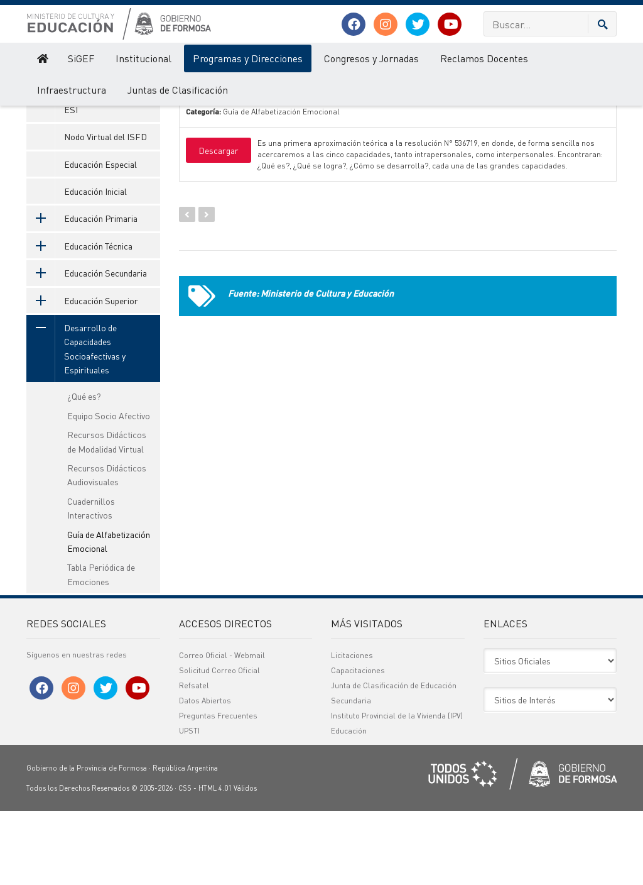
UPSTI (189, 805)
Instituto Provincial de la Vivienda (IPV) (397, 789)
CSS (185, 862)
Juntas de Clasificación (177, 89)
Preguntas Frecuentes (218, 789)
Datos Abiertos (205, 774)
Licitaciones (352, 729)
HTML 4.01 (215, 862)
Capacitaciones (358, 744)
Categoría (407, 110)
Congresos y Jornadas (371, 58)
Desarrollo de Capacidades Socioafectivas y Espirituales (76, 423)
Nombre (220, 110)
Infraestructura (71, 89)
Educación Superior (82, 374)
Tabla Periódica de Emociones (101, 648)
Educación (349, 805)
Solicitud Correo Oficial (219, 744)
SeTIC (75, 156)
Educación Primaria (82, 292)
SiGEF (81, 58)
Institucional (143, 58)
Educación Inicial (95, 265)
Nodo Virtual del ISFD (105, 210)
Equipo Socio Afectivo (108, 489)
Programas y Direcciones (248, 58)
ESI (71, 183)
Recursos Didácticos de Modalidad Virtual (106, 515)
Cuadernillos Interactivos (91, 582)
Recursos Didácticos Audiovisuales (106, 548)
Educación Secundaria (86, 347)
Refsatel (194, 759)
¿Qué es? (84, 470)
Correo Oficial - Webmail (222, 729)
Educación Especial (100, 238)
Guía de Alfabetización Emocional (108, 615)
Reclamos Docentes (484, 58)
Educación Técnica (79, 320)
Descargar (218, 224)
